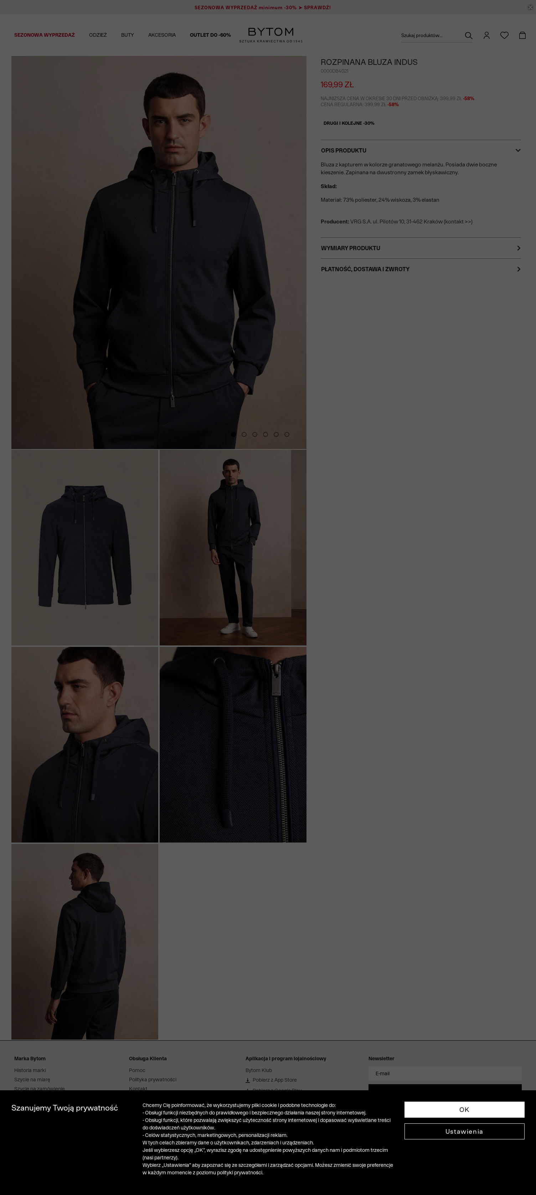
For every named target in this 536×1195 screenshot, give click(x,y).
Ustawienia (464, 1131)
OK (464, 1109)
